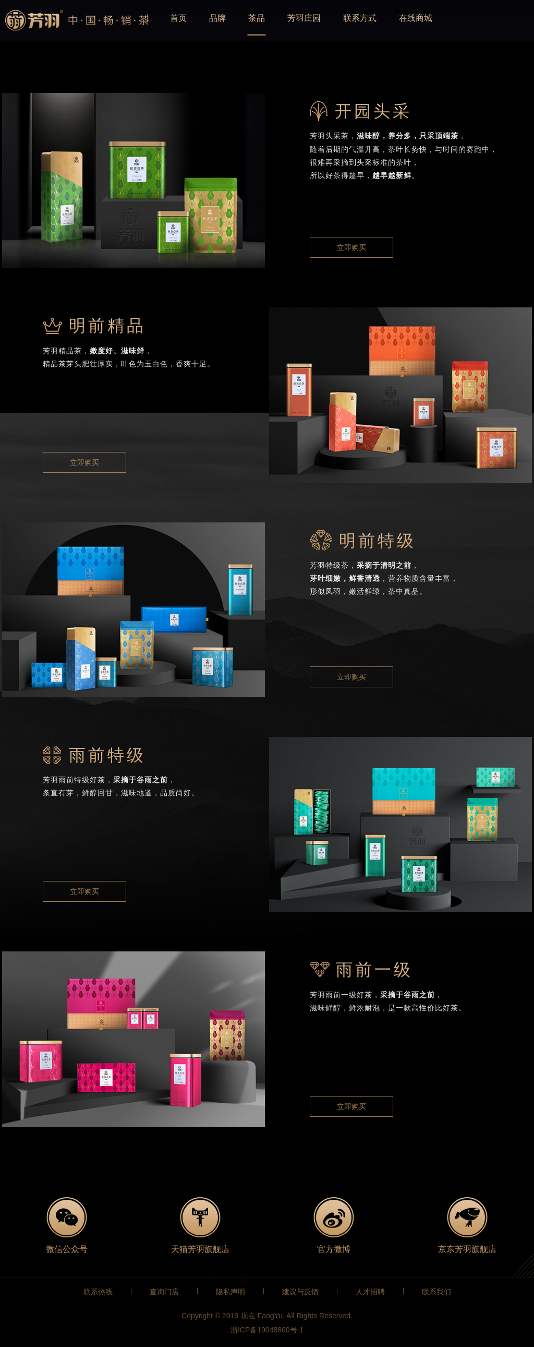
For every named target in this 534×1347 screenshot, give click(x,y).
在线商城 (464, 20)
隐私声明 (230, 1292)
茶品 (292, 20)
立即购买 (351, 247)
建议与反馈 (300, 1292)
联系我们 (436, 1292)
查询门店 (164, 1292)
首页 (205, 20)
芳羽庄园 (344, 20)
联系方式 (404, 20)
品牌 (248, 20)
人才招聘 (370, 1292)
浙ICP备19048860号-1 (267, 1330)
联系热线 (98, 1292)
